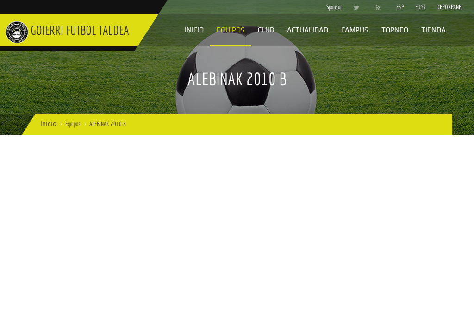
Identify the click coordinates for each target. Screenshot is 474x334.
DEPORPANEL (442, 7)
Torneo (394, 30)
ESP (400, 7)
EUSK (420, 7)
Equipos (231, 30)
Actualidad (307, 30)
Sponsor (331, 7)
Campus (354, 30)
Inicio (194, 30)
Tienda (433, 30)
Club (266, 30)
